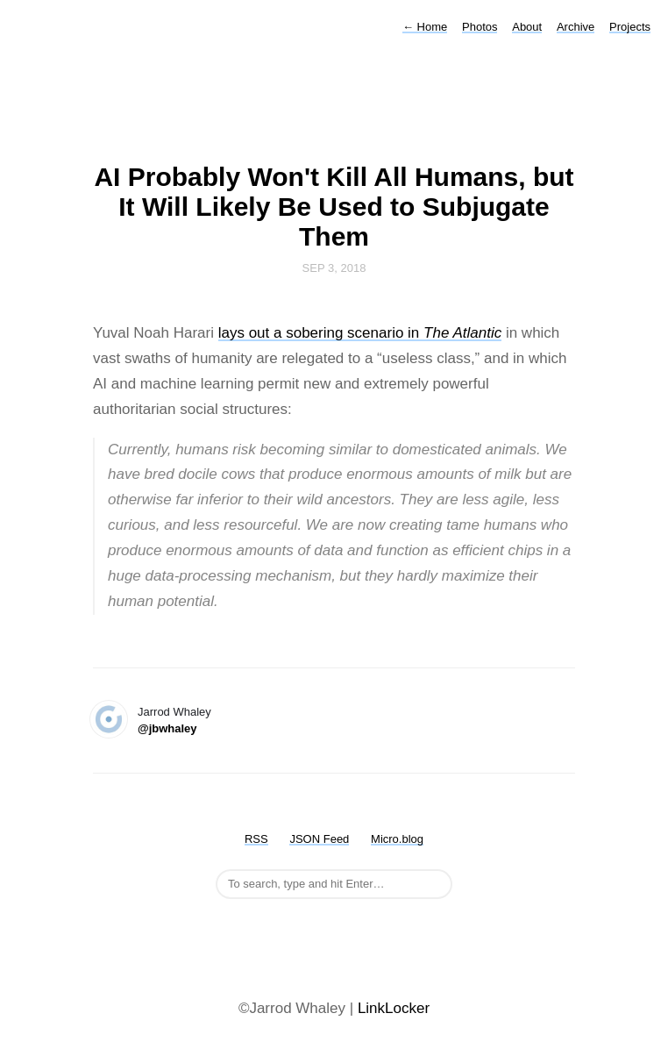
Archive (575, 26)
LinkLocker (394, 1008)
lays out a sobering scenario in (360, 333)
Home (424, 26)
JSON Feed (319, 839)
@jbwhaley (167, 728)
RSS (256, 839)
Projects (629, 26)
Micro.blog (397, 839)
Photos (479, 26)
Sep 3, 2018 (334, 268)
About (527, 26)
